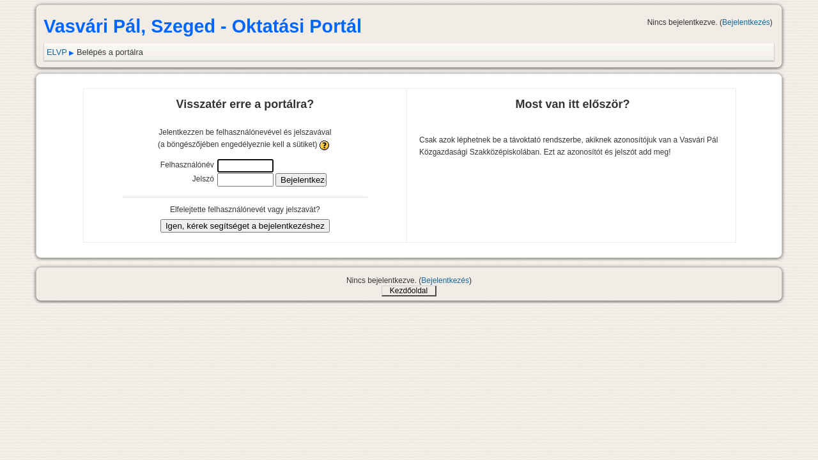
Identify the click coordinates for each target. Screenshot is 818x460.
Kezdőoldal (409, 290)
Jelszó (203, 178)
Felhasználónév (187, 164)
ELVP (57, 52)
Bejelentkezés (746, 22)
